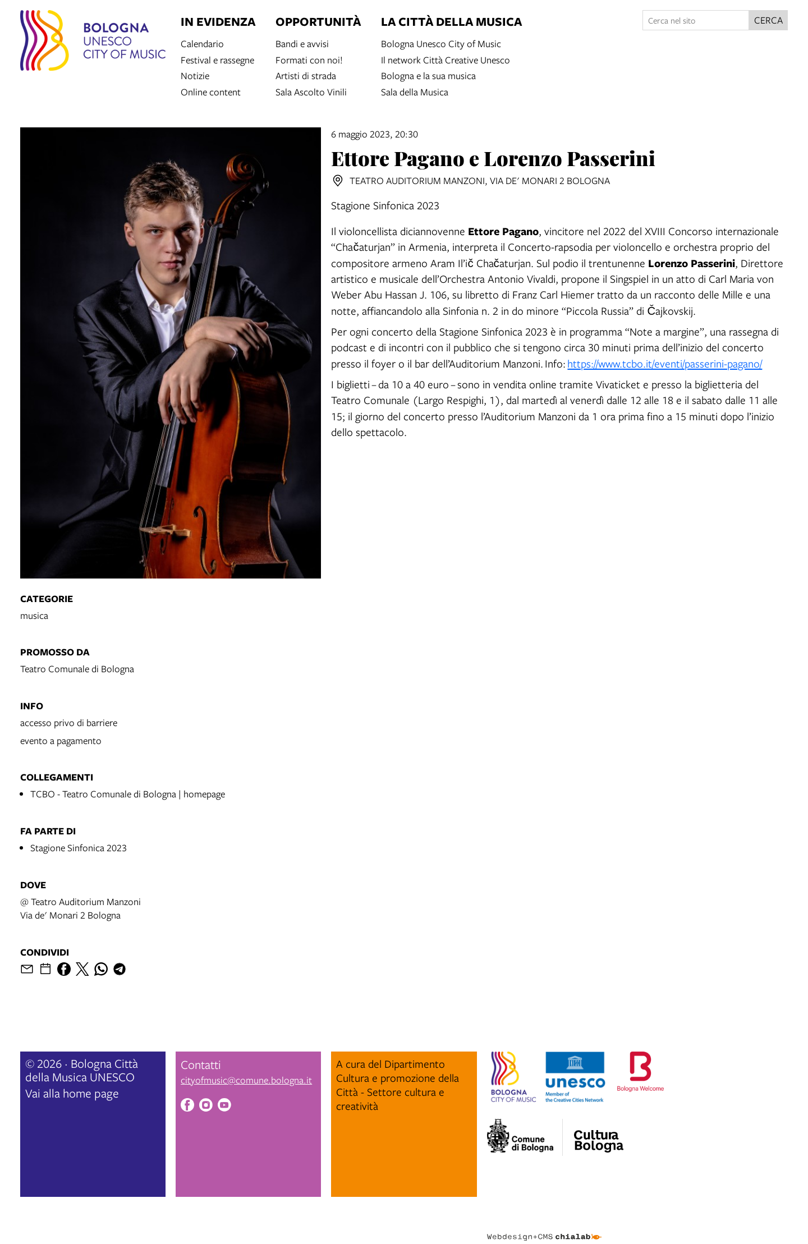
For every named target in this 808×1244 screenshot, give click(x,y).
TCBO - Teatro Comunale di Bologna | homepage (127, 793)
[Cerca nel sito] (695, 20)
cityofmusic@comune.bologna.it (246, 1079)
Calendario (202, 43)
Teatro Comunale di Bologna (77, 668)
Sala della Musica (414, 91)
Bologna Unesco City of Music (441, 43)
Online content (211, 91)
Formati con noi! (309, 59)
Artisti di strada (306, 75)
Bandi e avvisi (302, 43)
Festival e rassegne (217, 59)
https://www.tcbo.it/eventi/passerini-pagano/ (664, 363)
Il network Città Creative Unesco (445, 59)
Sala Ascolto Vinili (311, 91)
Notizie (195, 75)
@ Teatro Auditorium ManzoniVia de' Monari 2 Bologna (80, 908)
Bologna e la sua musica (428, 75)
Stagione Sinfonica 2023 (78, 847)
